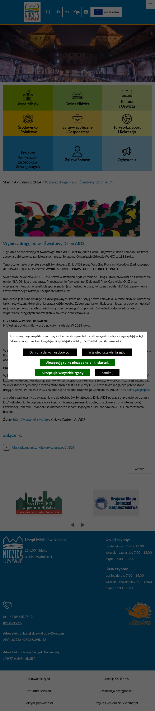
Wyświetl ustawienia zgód (107, 352)
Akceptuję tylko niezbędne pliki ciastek (77, 362)
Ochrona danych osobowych (50, 352)
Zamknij (107, 373)
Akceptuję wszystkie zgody (63, 373)
